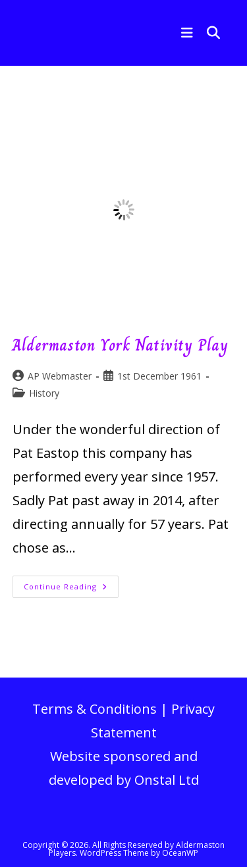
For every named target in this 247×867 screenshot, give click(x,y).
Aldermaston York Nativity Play (121, 345)
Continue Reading (71, 589)
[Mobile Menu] (184, 32)
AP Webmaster (60, 376)
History (44, 393)
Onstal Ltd (166, 780)
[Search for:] (209, 32)
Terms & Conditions (94, 709)
